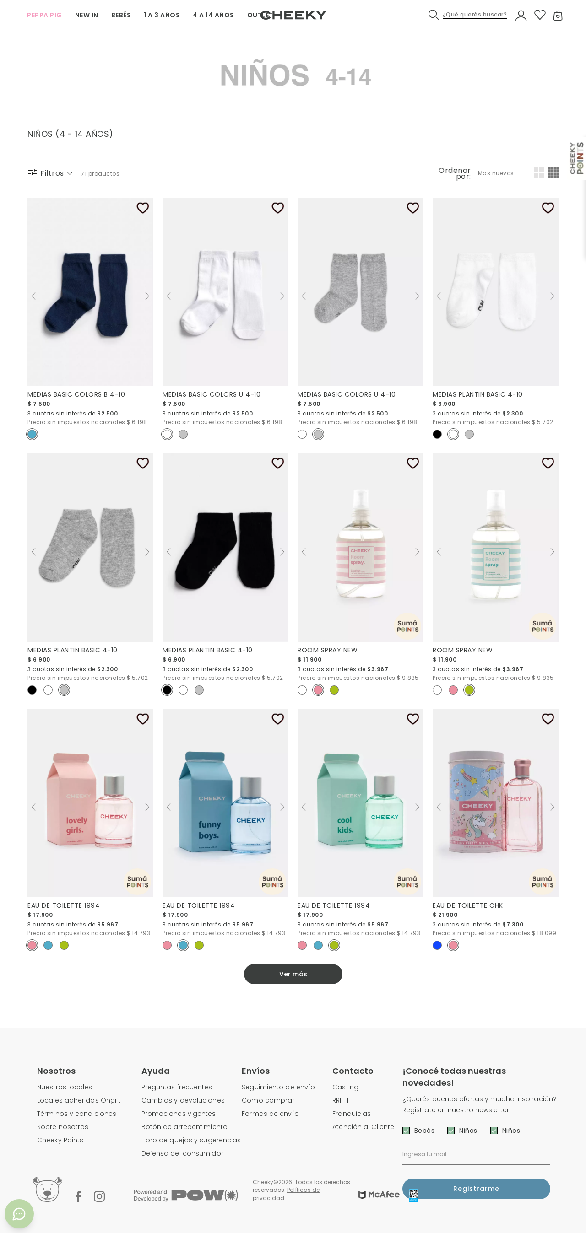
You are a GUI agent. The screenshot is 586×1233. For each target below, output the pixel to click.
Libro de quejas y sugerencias (191, 1140)
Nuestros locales (64, 1087)
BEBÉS (121, 15)
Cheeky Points (60, 1140)
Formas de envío (270, 1113)
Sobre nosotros (62, 1126)
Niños (511, 1130)
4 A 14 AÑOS (213, 15)
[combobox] (496, 173)
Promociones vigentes (178, 1113)
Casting (345, 1087)
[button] (468, 15)
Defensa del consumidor (182, 1153)
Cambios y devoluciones (183, 1100)
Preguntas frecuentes (176, 1087)
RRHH (340, 1100)
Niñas (468, 1130)
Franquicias (351, 1113)
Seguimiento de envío (278, 1087)
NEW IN (86, 15)
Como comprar (268, 1100)
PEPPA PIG (44, 15)
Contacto (353, 1071)
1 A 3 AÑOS (162, 15)
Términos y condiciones (76, 1113)
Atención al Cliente (363, 1126)
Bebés (424, 1130)
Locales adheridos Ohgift (78, 1100)
